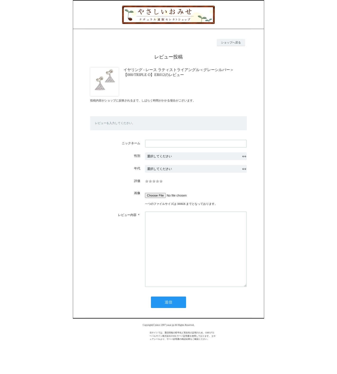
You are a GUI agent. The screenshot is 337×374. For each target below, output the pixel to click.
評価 (137, 181)
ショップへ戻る (231, 42)
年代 (137, 168)
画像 (137, 193)
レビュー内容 (127, 215)
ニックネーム (131, 143)
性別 (137, 156)
